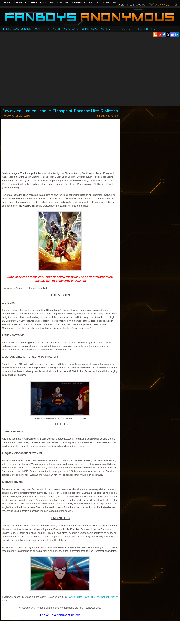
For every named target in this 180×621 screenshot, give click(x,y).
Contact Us (109, 2)
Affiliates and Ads (41, 2)
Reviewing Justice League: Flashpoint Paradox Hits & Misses (60, 111)
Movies (39, 29)
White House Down (79, 597)
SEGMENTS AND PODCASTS (17, 29)
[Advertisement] (34, 71)
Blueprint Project (148, 29)
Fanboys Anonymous (90, 17)
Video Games (70, 29)
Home (7, 2)
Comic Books (90, 29)
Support (62, 2)
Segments (78, 2)
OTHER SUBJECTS (123, 29)
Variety (105, 29)
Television (53, 29)
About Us (20, 2)
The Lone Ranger (100, 597)
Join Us (93, 2)
